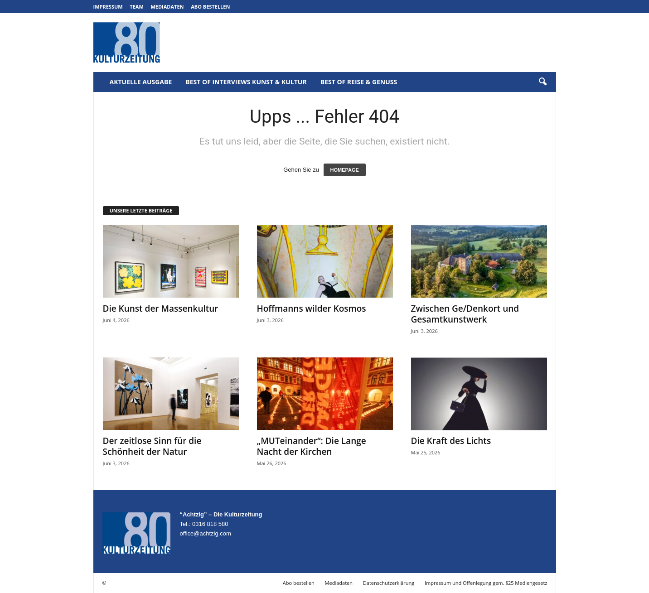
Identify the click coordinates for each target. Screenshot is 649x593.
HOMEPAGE (344, 170)
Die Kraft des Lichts (451, 441)
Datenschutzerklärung (388, 582)
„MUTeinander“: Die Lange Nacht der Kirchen (311, 446)
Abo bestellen (210, 6)
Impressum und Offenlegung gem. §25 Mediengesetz (486, 582)
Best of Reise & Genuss (358, 81)
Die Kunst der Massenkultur (160, 308)
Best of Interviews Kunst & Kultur (245, 81)
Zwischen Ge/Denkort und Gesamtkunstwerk (465, 314)
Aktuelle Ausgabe (141, 81)
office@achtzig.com (205, 533)
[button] (542, 82)
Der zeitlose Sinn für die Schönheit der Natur (152, 446)
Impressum (108, 6)
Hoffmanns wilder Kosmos (311, 308)
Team (137, 6)
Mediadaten (167, 6)
